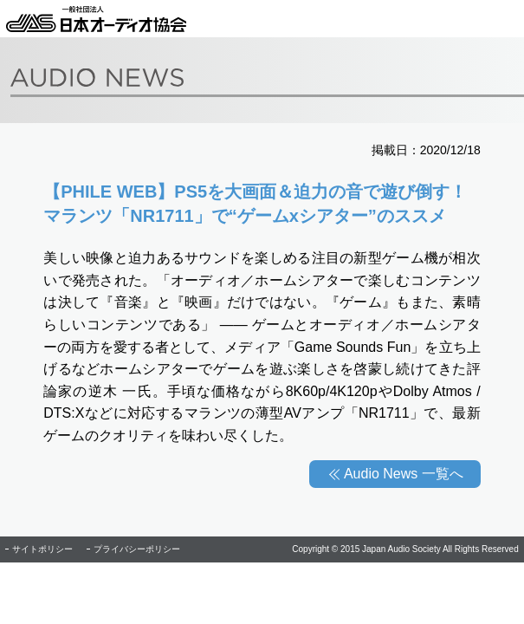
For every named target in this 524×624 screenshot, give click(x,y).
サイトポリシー (42, 549)
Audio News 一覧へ (403, 473)
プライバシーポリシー (137, 549)
